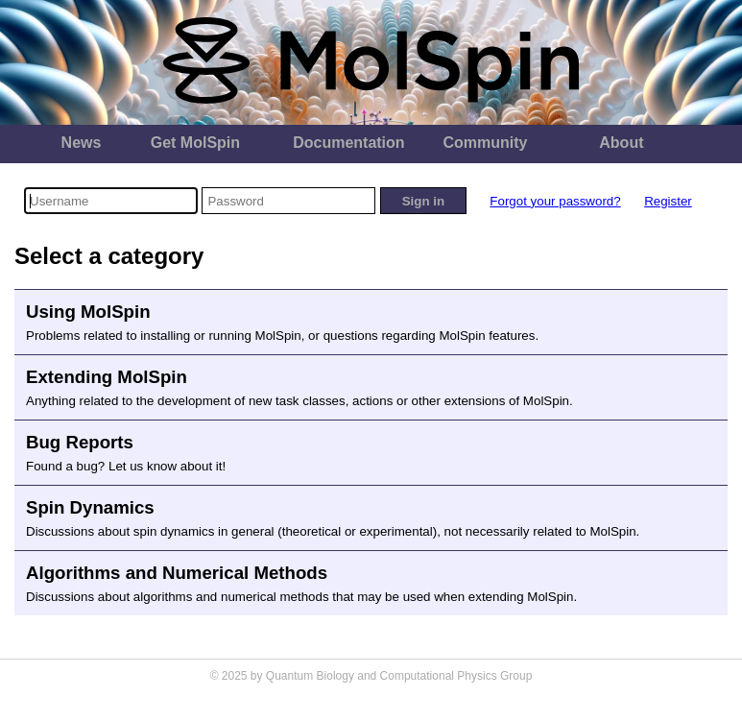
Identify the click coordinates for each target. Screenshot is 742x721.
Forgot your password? (555, 201)
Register (668, 201)
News (81, 142)
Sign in (423, 201)
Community (485, 142)
